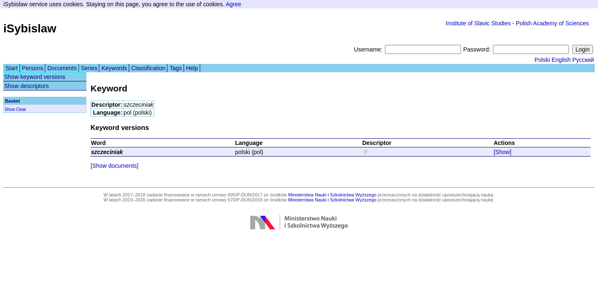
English (561, 59)
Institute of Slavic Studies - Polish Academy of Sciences (517, 23)
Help (192, 68)
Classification (148, 68)
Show (10, 109)
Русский (583, 59)
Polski (542, 59)
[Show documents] (114, 165)
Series (89, 68)
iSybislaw (29, 28)
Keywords (114, 68)
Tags (175, 68)
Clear (21, 109)
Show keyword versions (34, 77)
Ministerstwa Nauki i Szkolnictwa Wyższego (332, 194)
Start (11, 68)
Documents (62, 68)
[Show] (503, 152)
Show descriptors (26, 86)
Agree (233, 4)
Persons (32, 68)
